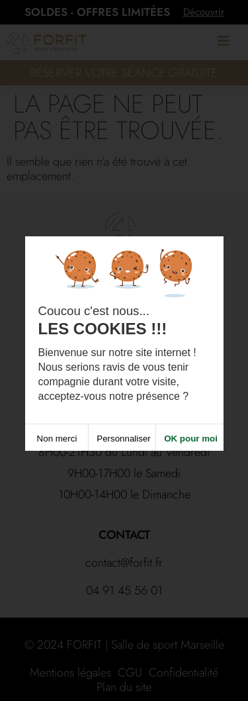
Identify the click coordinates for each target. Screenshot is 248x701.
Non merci (57, 442)
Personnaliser (124, 442)
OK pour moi (191, 442)
